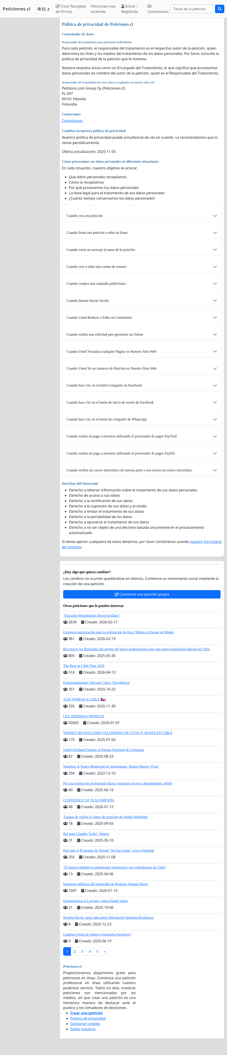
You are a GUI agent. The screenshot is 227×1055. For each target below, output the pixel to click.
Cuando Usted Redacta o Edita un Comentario (99, 317)
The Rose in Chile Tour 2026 (83, 666)
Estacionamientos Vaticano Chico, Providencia (96, 683)
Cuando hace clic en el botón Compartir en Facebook (104, 385)
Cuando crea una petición (85, 216)
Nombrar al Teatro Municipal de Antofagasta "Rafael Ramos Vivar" (111, 766)
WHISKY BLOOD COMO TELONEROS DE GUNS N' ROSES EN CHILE (117, 733)
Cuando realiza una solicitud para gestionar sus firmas (105, 334)
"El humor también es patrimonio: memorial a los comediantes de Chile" (114, 867)
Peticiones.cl (16, 9)
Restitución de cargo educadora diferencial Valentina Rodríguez (108, 917)
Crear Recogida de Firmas (71, 9)
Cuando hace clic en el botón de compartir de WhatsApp (107, 419)
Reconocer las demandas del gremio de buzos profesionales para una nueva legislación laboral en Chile (136, 649)
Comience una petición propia (142, 594)
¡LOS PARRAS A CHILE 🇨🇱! (84, 699)
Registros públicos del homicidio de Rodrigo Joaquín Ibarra (105, 884)
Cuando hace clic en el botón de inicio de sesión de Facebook (110, 402)
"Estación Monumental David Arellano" (91, 615)
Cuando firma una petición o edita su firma (97, 232)
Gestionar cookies (85, 1023)
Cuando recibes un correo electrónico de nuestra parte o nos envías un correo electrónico (129, 470)
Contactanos (158, 9)
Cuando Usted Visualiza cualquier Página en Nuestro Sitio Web (112, 351)
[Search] (192, 9)
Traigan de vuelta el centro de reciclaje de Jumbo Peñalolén (105, 817)
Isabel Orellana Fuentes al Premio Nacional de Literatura (103, 750)
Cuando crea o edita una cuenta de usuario (97, 266)
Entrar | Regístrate (130, 9)
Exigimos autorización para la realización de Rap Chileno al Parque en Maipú (118, 632)
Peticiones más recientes (103, 9)
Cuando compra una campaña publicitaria (96, 283)
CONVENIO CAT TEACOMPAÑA (88, 800)
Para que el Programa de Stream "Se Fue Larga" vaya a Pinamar (108, 850)
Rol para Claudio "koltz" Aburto (86, 834)
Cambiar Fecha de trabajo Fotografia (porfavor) (97, 934)
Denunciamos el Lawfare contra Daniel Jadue (95, 901)
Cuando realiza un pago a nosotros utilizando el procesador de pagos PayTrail (122, 436)
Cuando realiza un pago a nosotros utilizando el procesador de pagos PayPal (120, 453)
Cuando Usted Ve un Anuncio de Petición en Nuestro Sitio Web (112, 368)
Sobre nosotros (83, 1029)
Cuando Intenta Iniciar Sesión (88, 300)
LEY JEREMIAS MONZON (83, 716)
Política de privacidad (88, 1018)
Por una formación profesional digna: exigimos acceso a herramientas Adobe (117, 783)
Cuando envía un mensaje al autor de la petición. (101, 250)
